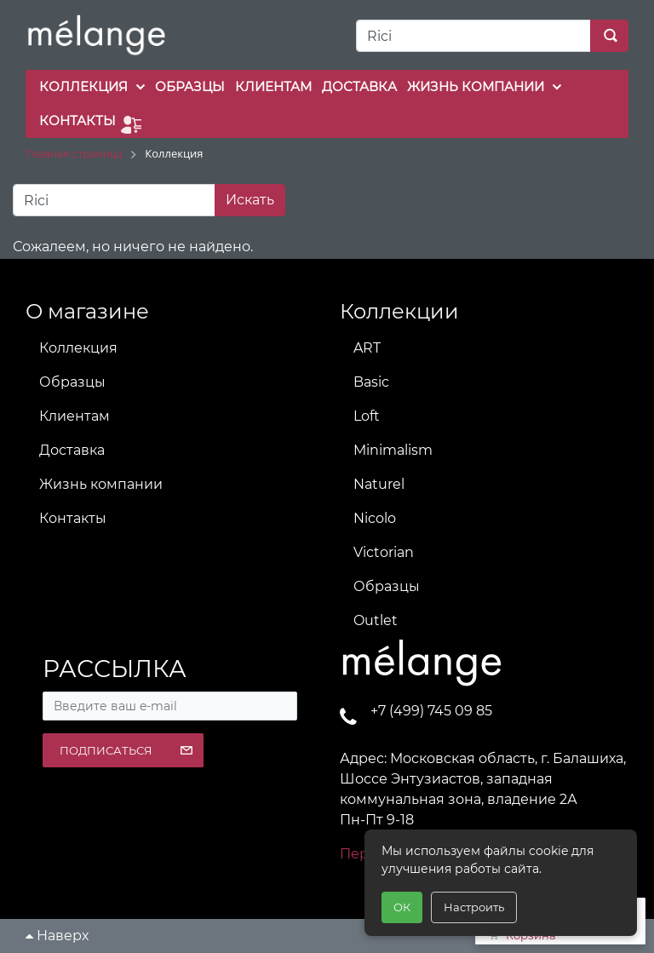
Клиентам (74, 416)
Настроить (474, 907)
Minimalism (393, 450)
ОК (401, 907)
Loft (366, 416)
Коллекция (78, 348)
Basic (371, 382)
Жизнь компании (101, 484)
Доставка (72, 450)
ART (367, 348)
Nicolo (374, 518)
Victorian (383, 552)
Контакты (72, 518)
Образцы (72, 382)
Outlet (375, 620)
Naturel (378, 484)
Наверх (57, 935)
